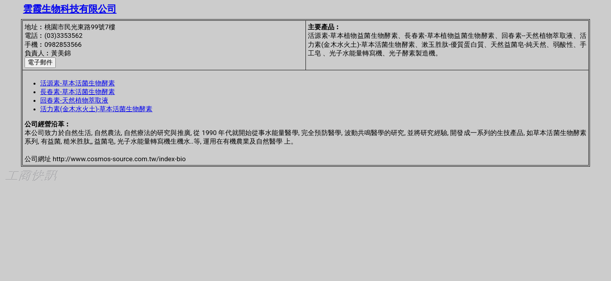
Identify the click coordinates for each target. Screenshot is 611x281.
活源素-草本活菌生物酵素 (77, 83)
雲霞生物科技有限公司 (70, 9)
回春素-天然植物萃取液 (74, 100)
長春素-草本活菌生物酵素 (77, 92)
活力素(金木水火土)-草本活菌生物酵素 (96, 109)
